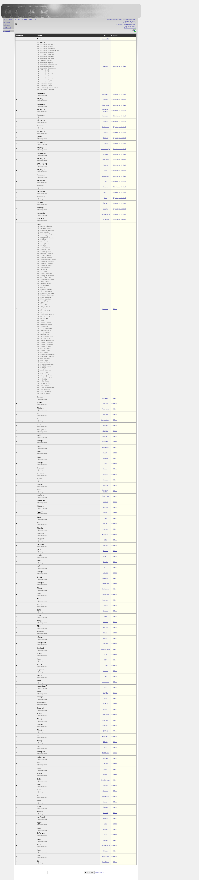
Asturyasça (105, 409)
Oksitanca (105, 736)
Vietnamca (105, 856)
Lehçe (105, 170)
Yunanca (105, 480)
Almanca (105, 99)
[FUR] (105, 523)
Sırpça (105, 192)
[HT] (105, 567)
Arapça (105, 403)
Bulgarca (105, 425)
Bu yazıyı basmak (130, 26)
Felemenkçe (105, 159)
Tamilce (105, 818)
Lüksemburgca (105, 149)
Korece (105, 627)
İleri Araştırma (99, 872)
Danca (105, 469)
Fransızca (105, 116)
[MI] (105, 676)
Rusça (105, 181)
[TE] (105, 823)
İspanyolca (105, 105)
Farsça (105, 512)
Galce (105, 463)
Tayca (105, 834)
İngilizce (105, 66)
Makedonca (105, 682)
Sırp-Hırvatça (105, 780)
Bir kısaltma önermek (129, 23)
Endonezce (105, 127)
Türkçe (105, 208)
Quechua (105, 758)
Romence (105, 763)
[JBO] (105, 616)
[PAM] (105, 742)
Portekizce (105, 176)
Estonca (105, 502)
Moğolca (105, 693)
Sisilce (105, 774)
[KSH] (105, 632)
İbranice (105, 138)
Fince (105, 198)
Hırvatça (105, 562)
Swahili (105, 813)
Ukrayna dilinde (105, 214)
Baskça (105, 507)
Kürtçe (105, 638)
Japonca (105, 121)
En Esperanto (7, 19)
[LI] (105, 654)
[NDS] (105, 709)
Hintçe (105, 556)
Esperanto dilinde (105, 110)
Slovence (105, 791)
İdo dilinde (105, 594)
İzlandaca (105, 600)
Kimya (115, 309)
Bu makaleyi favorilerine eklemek (126, 24)
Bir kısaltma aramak (130, 28)
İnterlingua (105, 583)
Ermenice (105, 578)
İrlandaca (105, 529)
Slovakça (105, 187)
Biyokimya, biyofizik (119, 66)
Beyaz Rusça (105, 420)
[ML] (105, 687)
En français (6, 22)
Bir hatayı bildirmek (130, 21)
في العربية (6, 31)
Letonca (105, 143)
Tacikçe (105, 829)
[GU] (105, 540)
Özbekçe (105, 851)
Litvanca (105, 154)
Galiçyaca (105, 534)
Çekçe (105, 452)
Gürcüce (105, 622)
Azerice (105, 414)
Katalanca (105, 94)
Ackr (30, 19)
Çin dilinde (105, 219)
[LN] (105, 660)
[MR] (105, 698)
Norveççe (105, 720)
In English (6, 25)
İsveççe (105, 203)
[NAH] (105, 703)
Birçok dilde (105, 39)
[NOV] (105, 731)
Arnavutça (105, 796)
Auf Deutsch (7, 28)
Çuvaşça (105, 458)
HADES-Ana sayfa (21, 19)
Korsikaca (105, 447)
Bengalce (105, 431)
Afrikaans (105, 398)
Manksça (105, 545)
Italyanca (105, 132)
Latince (105, 643)
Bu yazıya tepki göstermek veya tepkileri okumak (121, 19)
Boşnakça (105, 436)
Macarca (105, 572)
